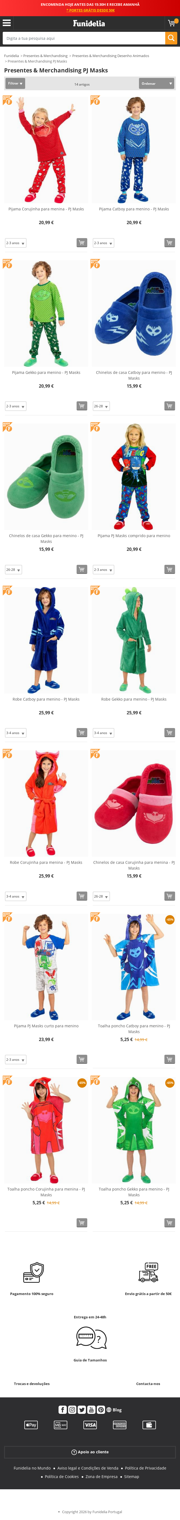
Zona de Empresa (102, 1476)
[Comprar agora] (82, 242)
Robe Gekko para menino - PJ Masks (134, 699)
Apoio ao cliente (90, 1452)
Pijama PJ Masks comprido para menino (134, 535)
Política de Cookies (62, 1476)
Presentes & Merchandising (45, 55)
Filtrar (13, 83)
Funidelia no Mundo (32, 1468)
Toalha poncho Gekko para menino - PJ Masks (134, 1191)
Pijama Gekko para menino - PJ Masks (46, 372)
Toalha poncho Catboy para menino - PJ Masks (134, 1028)
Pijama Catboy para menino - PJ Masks (134, 208)
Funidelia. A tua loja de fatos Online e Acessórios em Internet (89, 23)
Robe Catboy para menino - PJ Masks (46, 699)
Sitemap (131, 1476)
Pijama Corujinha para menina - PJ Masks (46, 208)
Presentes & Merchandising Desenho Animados (110, 55)
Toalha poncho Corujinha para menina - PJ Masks (46, 1191)
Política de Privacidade (145, 1468)
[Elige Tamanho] (16, 243)
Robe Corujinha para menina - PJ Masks (46, 862)
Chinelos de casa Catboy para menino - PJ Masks (134, 375)
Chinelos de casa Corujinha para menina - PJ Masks (134, 865)
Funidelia (11, 55)
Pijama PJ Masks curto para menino (46, 1025)
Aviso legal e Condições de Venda (87, 1468)
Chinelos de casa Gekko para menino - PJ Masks (46, 538)
